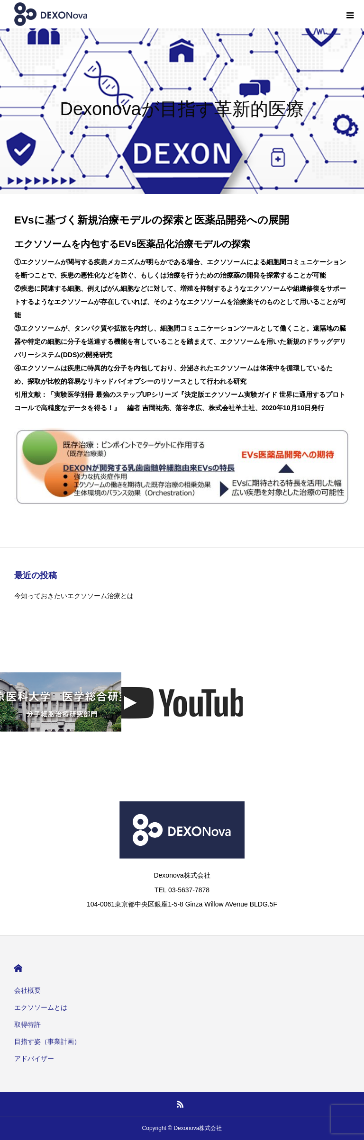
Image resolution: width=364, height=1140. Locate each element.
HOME (18, 968)
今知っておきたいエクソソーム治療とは (74, 596)
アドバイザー (34, 1058)
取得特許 (27, 1024)
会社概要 (27, 990)
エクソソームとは (40, 1007)
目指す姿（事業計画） (47, 1041)
